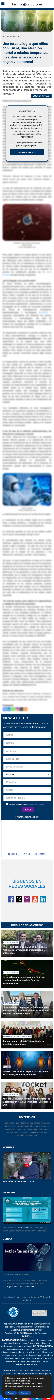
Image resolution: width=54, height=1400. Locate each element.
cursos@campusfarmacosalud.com (18, 1286)
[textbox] (27, 759)
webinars (25, 1228)
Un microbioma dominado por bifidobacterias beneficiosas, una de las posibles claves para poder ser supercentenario (26, 1010)
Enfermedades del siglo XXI (17, 1037)
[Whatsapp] (13, 709)
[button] (3, 4)
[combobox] (27, 759)
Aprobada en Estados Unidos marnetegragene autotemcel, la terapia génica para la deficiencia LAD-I (27, 1101)
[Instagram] (17, 709)
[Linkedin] (9, 709)
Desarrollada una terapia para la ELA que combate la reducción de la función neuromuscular (24, 980)
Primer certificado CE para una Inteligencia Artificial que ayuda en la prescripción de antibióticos (25, 950)
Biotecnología (10, 942)
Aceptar (11, 1393)
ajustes (39, 1386)
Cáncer (7, 1067)
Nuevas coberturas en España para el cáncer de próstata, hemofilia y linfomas (26, 1073)
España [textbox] (10, 774)
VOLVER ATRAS (41, 96)
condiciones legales (35, 804)
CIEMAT (43, 312)
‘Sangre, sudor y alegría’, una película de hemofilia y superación (23, 1042)
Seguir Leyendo (27, 152)
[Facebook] (4, 709)
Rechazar (24, 1393)
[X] (21, 709)
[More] (25, 709)
